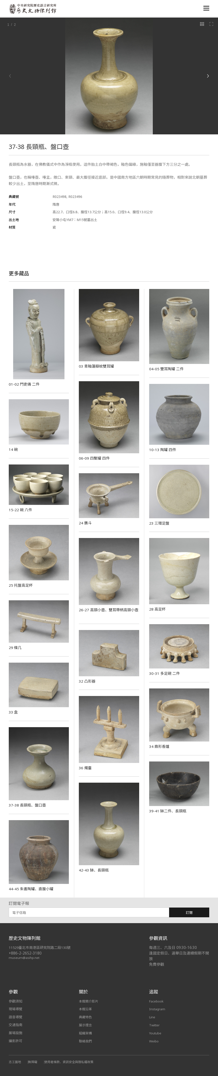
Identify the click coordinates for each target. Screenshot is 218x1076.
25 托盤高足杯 (21, 585)
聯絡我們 (85, 1041)
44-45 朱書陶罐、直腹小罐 (32, 888)
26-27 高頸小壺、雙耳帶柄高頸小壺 (108, 612)
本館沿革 (85, 1009)
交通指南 (15, 1024)
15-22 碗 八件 (21, 509)
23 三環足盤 (159, 523)
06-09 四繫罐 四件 (94, 458)
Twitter (155, 1024)
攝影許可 (15, 1041)
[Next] (207, 76)
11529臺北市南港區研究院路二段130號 (42, 947)
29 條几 (15, 647)
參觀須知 (15, 1001)
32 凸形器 (87, 681)
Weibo (154, 1041)
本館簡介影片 (89, 1001)
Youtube (155, 1032)
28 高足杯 (157, 609)
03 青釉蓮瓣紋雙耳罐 (97, 366)
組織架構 (85, 1032)
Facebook (157, 1001)
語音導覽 (15, 1017)
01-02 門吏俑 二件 (24, 384)
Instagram (157, 1009)
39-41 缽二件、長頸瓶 (168, 811)
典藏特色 (85, 1017)
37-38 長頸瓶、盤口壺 (28, 805)
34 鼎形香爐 (159, 746)
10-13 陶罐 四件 (163, 449)
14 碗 (13, 449)
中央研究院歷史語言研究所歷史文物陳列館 (33, 9)
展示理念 (85, 1024)
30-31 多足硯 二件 (165, 673)
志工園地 (15, 1061)
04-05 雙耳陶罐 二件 (167, 368)
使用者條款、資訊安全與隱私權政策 (71, 1061)
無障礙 (33, 1061)
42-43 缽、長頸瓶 (94, 870)
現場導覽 (15, 1009)
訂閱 (189, 912)
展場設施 (15, 1032)
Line (152, 1017)
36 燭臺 (85, 767)
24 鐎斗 (85, 523)
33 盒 (13, 712)
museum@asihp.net (24, 957)
